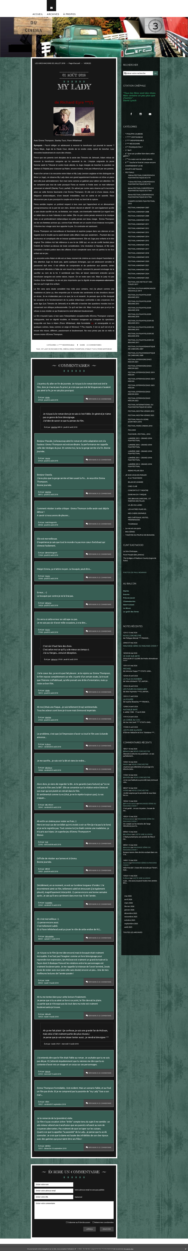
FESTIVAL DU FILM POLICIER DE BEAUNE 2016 (141, 335)
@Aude (48, 1071)
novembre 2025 (130, 917)
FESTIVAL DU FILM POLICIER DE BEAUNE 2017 (141, 341)
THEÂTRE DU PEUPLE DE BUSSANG (140, 535)
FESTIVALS (129, 172)
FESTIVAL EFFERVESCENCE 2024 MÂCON (141, 380)
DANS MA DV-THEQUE (137, 494)
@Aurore (127, 847)
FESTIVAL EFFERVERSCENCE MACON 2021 (140, 360)
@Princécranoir (129, 804)
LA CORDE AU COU (131, 720)
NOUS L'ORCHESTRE (132, 635)
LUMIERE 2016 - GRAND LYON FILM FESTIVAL (140, 446)
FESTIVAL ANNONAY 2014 (138, 236)
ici (92, 323)
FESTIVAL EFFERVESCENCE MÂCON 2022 (139, 399)
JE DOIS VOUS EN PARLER (136, 475)
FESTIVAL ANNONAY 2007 (138, 208)
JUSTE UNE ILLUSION (132, 730)
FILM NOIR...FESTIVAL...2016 (139, 434)
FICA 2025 (132, 430)
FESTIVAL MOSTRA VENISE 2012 (141, 411)
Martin (47, 576)
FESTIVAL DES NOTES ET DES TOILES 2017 (140, 283)
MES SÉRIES (130, 532)
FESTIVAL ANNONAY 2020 (138, 261)
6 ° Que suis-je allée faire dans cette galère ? (139, 155)
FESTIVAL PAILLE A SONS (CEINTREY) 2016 (138, 420)
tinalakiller (49, 903)
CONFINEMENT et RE (134, 166)
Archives (53, 14)
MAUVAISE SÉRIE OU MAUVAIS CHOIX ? (140, 646)
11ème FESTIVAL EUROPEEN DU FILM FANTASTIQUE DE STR (141, 183)
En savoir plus (128, 1249)
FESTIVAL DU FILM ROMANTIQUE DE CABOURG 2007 (141, 347)
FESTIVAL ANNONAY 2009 (138, 216)
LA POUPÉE (128, 699)
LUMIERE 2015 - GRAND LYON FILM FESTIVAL (140, 439)
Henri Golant (128, 605)
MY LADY (74, 86)
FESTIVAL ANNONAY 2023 (138, 270)
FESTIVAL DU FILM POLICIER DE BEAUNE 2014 (141, 322)
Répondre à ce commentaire (98, 399)
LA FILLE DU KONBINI (132, 679)
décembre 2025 (130, 913)
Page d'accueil (74, 63)
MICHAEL (127, 668)
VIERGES (87, 63)
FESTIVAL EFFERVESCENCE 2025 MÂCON (141, 386)
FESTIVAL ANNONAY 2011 (138, 224)
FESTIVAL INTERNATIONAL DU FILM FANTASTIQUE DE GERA (140, 406)
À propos (69, 14)
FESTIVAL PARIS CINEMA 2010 (140, 426)
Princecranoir (128, 819)
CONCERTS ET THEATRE (138, 490)
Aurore (126, 863)
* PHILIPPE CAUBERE (134, 134)
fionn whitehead (104, 349)
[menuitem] (38, 14)
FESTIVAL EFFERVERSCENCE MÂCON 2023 (140, 367)
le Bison (48, 744)
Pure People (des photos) (133, 555)
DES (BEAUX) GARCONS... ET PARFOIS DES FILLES (139, 500)
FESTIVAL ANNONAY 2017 (138, 249)
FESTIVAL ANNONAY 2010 (138, 220)
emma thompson (77, 349)
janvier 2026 (129, 910)
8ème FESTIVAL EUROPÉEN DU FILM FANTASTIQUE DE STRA (141, 189)
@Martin (48, 603)
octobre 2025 (129, 920)
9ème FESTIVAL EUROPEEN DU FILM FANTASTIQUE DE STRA (141, 196)
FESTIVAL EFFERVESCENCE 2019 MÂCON (141, 373)
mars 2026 (128, 903)
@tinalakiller (50, 936)
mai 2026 (128, 896)
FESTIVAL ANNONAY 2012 (138, 228)
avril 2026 (128, 899)
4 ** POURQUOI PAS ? (134, 147)
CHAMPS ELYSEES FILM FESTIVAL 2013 (141, 202)
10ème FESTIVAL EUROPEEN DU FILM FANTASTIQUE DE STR (141, 176)
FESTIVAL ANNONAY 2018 (138, 253)
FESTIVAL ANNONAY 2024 (138, 274)
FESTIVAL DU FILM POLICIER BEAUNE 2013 (139, 302)
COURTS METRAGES (133, 169)
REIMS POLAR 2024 (136, 471)
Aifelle (47, 397)
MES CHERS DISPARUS (137, 513)
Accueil (38, 14)
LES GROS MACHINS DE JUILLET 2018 (50, 63)
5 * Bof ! (128, 150)
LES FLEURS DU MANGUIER (135, 689)
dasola (47, 458)
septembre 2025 (131, 924)
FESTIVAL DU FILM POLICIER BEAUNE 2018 (139, 309)
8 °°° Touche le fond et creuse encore (140, 162)
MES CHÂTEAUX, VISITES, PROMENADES (138, 518)
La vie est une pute (133, 528)
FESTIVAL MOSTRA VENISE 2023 (141, 415)
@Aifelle (54, 427)
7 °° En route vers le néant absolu (138, 159)
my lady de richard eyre (51, 349)
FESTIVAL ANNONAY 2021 (138, 265)
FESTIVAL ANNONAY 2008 (138, 212)
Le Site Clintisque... (130, 551)
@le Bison (49, 768)
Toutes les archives (132, 932)
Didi (46, 842)
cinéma (66, 349)
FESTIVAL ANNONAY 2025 (138, 278)
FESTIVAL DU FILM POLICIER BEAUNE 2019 (139, 315)
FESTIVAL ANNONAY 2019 (138, 257)
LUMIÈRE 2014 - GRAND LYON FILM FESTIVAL (140, 465)
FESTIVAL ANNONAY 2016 (138, 245)
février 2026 (129, 906)
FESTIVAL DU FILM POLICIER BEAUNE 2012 (139, 296)
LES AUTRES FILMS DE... (137, 509)
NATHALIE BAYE (130, 709)
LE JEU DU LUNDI (135, 505)
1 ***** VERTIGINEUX (134, 137)
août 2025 (128, 927)
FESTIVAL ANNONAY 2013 (138, 232)
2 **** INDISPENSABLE (65, 345)
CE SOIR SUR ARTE (131, 656)
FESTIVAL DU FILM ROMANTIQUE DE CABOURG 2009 (141, 354)
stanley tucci (91, 349)
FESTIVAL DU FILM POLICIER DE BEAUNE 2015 (141, 328)
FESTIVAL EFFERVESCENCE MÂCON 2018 (139, 393)
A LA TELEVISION (135, 478)
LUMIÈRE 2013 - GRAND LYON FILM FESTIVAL (140, 459)
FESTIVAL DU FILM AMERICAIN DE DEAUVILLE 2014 (142, 289)
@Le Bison (127, 834)
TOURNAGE (133, 524)
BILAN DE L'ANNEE (135, 482)
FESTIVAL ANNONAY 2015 (138, 241)
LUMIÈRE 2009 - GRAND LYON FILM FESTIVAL (140, 452)
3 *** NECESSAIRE (132, 144)
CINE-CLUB (132, 486)
